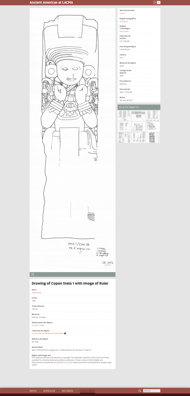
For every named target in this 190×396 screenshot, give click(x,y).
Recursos (67, 390)
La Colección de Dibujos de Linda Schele (47, 333)
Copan (122, 13)
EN (155, 2)
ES (159, 2)
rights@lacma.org (63, 362)
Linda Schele (36, 292)
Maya (122, 57)
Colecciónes (87, 390)
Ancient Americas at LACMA (51, 2)
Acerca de (49, 390)
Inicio (33, 390)
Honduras (124, 21)
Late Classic (124, 31)
